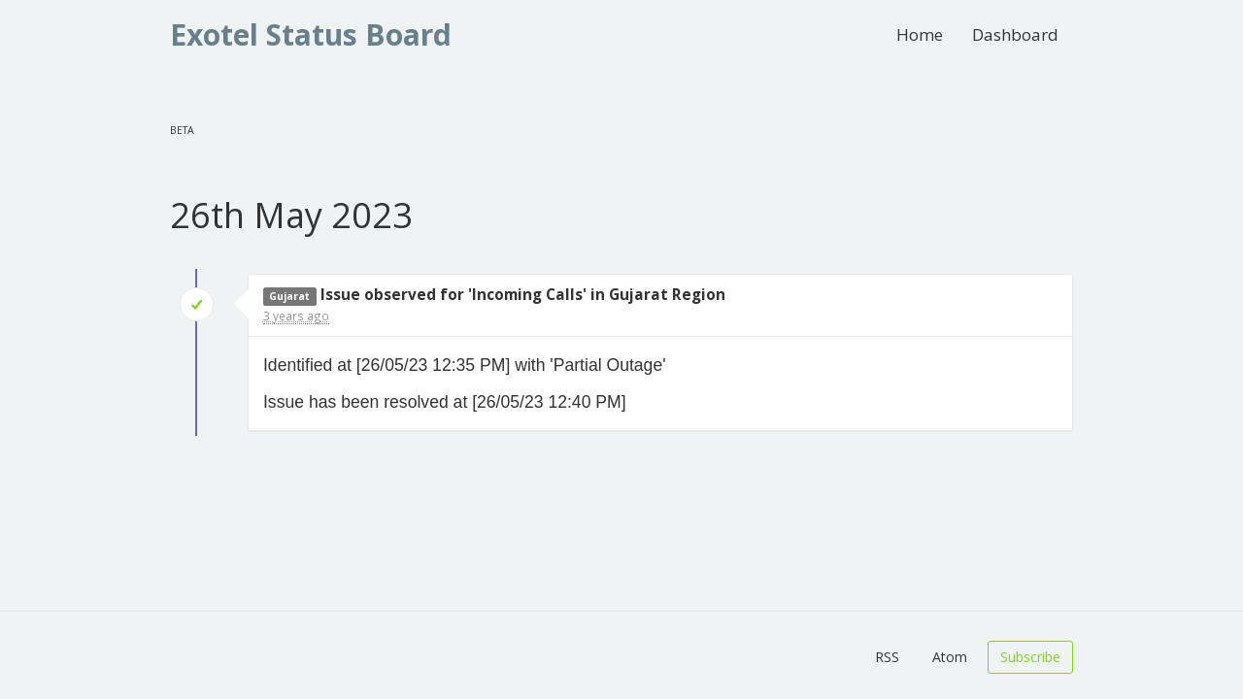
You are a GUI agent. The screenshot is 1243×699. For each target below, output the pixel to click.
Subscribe (1030, 657)
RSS (887, 657)
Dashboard (1015, 34)
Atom (949, 657)
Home (919, 34)
